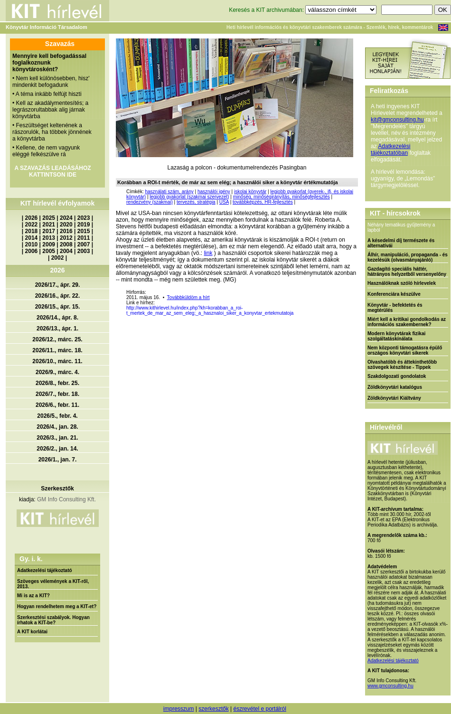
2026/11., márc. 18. (57, 350)
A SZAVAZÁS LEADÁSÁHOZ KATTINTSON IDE (52, 171)
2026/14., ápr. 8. (57, 317)
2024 (66, 218)
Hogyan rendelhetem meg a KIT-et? (56, 606)
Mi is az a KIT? (33, 595)
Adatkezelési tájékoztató (44, 570)
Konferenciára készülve (394, 294)
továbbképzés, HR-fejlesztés (263, 202)
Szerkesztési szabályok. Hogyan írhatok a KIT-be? (53, 620)
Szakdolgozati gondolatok (396, 376)
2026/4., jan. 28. (57, 426)
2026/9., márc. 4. (57, 372)
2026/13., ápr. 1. (57, 328)
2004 (66, 251)
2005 (48, 251)
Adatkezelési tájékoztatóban (390, 149)
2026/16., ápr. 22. (57, 295)
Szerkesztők (57, 488)
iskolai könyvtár (250, 191)
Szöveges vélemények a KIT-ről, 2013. (53, 584)
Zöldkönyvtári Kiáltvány (394, 398)
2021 (48, 224)
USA (224, 202)
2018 (31, 231)
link (208, 253)
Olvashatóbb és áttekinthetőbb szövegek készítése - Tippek (402, 364)
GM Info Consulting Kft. (66, 499)
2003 (83, 251)
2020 (66, 224)
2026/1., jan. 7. (57, 459)
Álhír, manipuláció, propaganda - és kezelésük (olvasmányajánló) (407, 257)
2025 (48, 218)
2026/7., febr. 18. (57, 394)
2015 (83, 231)
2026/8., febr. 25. (57, 383)
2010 (31, 244)
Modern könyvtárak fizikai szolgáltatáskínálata (396, 336)
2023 (83, 218)
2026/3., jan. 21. (57, 437)
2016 (66, 231)
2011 (83, 238)
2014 (31, 238)
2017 (48, 231)
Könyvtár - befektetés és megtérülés (395, 307)
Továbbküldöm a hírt (188, 297)
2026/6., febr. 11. (57, 405)
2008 (66, 244)
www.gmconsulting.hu (390, 685)
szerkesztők (213, 708)
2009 (48, 244)
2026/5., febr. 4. (57, 416)
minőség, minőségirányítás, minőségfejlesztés (281, 196)
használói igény (213, 191)
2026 (31, 218)
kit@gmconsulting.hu (397, 119)
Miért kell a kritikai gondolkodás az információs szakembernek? (406, 322)
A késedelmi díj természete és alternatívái (400, 243)
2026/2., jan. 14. (57, 448)
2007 (83, 244)
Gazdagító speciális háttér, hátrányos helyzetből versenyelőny (406, 271)
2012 (66, 238)
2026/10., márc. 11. (57, 361)
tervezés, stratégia (196, 202)
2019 (83, 224)
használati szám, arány (169, 191)
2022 (31, 224)
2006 (31, 251)
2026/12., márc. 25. (57, 339)
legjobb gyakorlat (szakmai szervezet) (189, 196)
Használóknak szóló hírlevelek (401, 283)
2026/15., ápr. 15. (57, 306)
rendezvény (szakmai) (149, 202)
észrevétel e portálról (259, 708)
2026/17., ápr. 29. (57, 285)
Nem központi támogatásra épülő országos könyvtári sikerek (404, 350)
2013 (48, 238)
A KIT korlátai (32, 631)
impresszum (178, 708)
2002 (57, 257)
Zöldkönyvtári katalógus (394, 387)
